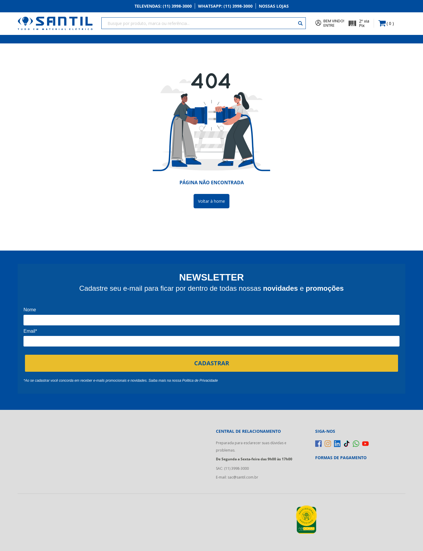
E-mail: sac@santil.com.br (237, 476)
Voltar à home (211, 200)
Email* (30, 330)
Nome (30, 309)
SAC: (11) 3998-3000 (232, 468)
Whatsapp (225, 6)
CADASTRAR (211, 362)
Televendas (163, 6)
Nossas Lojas (274, 6)
